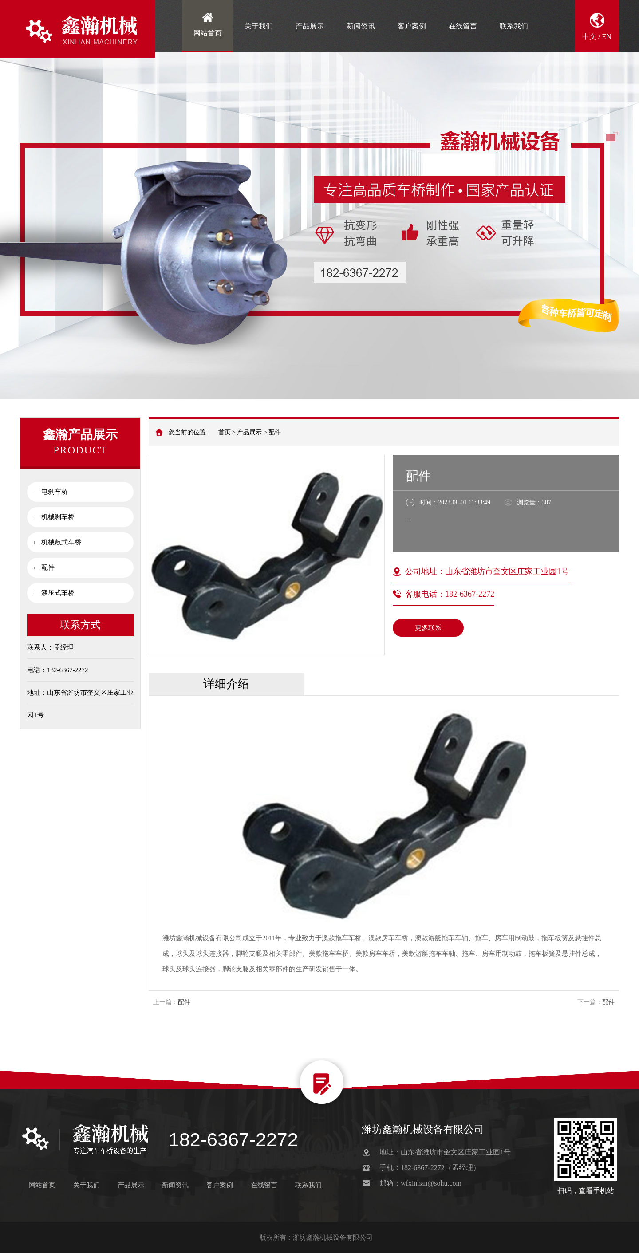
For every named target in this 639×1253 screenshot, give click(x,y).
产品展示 (310, 26)
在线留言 (463, 26)
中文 (589, 36)
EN (606, 36)
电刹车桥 (54, 491)
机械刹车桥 (58, 516)
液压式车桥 (58, 592)
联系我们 (514, 26)
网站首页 (207, 33)
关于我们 (259, 26)
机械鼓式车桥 (61, 542)
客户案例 (412, 26)
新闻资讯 (361, 26)
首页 (224, 432)
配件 (274, 432)
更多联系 (428, 627)
